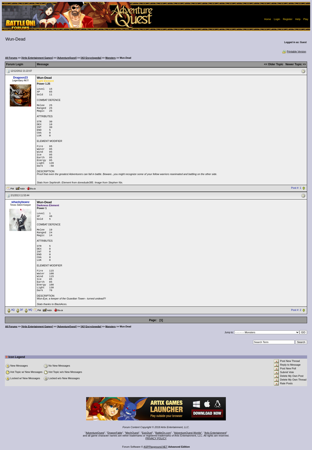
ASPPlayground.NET (156, 446)
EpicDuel (147, 432)
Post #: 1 (296, 188)
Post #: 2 (296, 310)
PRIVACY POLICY (156, 438)
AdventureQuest (95, 432)
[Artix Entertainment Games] (37, 58)
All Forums (11, 58)
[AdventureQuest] (67, 58)
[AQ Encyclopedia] (91, 58)
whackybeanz (20, 202)
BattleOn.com (163, 432)
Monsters (110, 58)
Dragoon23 (20, 77)
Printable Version (294, 51)
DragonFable (115, 432)
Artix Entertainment (215, 432)
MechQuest (132, 432)
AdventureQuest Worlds (187, 432)
